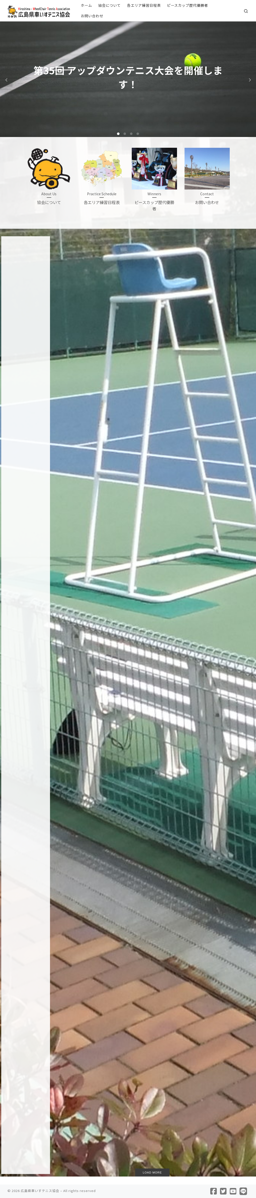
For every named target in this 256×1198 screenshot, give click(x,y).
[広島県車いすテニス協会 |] (39, 10)
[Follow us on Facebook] (213, 1191)
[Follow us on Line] (243, 1191)
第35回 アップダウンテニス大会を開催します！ (83, 324)
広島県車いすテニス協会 (40, 1190)
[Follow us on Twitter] (223, 1191)
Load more (152, 1172)
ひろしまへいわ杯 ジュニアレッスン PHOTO (150, 324)
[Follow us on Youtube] (233, 1191)
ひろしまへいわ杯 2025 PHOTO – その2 (219, 324)
